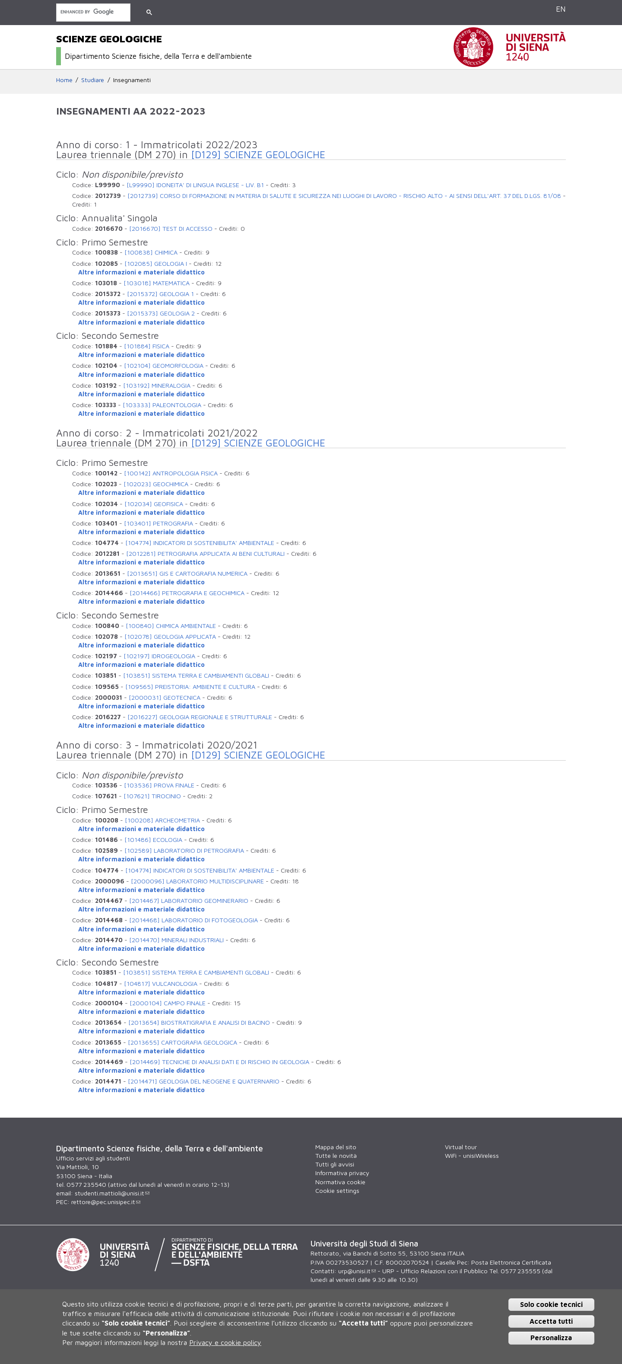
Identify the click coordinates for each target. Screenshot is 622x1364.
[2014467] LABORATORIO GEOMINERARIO (188, 900)
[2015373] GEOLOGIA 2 (161, 313)
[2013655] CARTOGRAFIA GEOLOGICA (182, 1042)
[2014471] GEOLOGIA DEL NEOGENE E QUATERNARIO (203, 1081)
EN (561, 8)
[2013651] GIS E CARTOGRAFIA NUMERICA (187, 573)
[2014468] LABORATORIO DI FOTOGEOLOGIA (193, 920)
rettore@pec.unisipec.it (105, 1201)
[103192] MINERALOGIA (156, 385)
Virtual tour (461, 1146)
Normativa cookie (340, 1182)
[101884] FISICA (146, 346)
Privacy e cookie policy (225, 1342)
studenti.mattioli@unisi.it (112, 1193)
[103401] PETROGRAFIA (158, 523)
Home (64, 79)
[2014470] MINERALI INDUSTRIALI (176, 939)
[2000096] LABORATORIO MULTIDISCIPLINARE (197, 881)
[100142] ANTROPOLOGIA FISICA (171, 473)
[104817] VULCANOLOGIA (160, 983)
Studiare (92, 79)
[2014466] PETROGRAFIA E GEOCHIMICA (187, 592)
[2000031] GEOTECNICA (164, 697)
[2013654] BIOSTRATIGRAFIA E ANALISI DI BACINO (199, 1022)
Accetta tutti (551, 1321)
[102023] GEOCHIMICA (156, 484)
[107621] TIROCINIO (152, 796)
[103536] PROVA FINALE (159, 785)
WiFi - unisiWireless (472, 1155)
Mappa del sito (335, 1146)
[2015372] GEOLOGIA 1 (160, 293)
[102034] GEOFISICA (153, 503)
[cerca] (92, 12)
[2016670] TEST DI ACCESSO (171, 228)
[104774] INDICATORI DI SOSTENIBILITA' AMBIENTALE (199, 542)
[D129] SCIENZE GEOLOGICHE (258, 154)
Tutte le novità (336, 1155)
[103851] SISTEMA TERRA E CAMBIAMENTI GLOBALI (196, 675)
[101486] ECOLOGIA (153, 839)
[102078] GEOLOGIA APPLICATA (170, 636)
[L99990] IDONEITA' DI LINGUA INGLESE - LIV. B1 (195, 184)
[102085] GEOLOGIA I (155, 263)
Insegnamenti (132, 79)
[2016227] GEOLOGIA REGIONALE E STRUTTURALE (199, 716)
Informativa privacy (342, 1172)
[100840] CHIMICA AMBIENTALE (171, 625)
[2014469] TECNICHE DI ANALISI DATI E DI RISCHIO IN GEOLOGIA (219, 1061)
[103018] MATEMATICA (157, 283)
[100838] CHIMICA (151, 252)
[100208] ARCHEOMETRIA (162, 820)
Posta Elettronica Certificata (511, 1262)
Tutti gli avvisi (334, 1164)
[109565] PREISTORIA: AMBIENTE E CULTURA (190, 686)
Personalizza (551, 1338)
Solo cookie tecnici (551, 1304)
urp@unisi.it (357, 1271)
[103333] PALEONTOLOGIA (162, 404)
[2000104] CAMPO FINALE (168, 1003)
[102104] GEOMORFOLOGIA (163, 365)
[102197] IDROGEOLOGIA (159, 656)
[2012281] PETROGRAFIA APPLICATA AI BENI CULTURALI (205, 553)
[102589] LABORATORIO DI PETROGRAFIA (184, 850)
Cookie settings (337, 1190)
